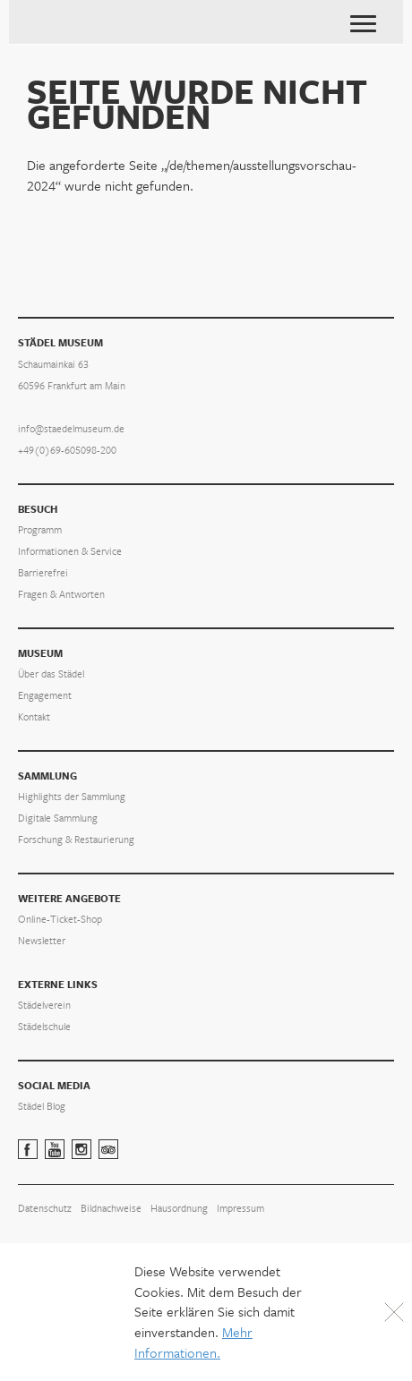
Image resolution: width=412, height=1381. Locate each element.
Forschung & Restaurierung (76, 840)
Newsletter (41, 941)
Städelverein (44, 1005)
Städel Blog (41, 1106)
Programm (40, 530)
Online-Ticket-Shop (60, 919)
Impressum (240, 1208)
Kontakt (34, 717)
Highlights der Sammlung (71, 797)
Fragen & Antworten (61, 594)
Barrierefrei (43, 573)
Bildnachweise (111, 1208)
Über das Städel (51, 674)
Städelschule (44, 1027)
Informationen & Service (70, 551)
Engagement (45, 696)
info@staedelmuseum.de (71, 429)
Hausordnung (179, 1208)
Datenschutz (45, 1208)
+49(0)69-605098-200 (67, 450)
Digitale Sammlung (58, 818)
